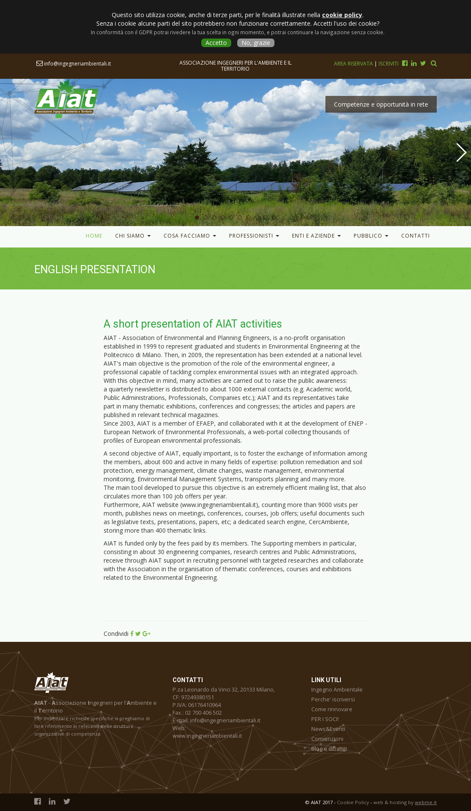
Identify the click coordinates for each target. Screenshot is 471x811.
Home (94, 235)
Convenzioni (327, 738)
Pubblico (371, 235)
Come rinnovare (331, 709)
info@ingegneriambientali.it (73, 63)
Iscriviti (389, 63)
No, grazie (255, 43)
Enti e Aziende (316, 235)
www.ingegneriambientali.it (207, 735)
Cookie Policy (353, 802)
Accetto (216, 43)
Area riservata (354, 63)
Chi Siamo (133, 235)
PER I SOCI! (325, 719)
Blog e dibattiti (329, 748)
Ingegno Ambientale (337, 689)
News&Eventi (328, 729)
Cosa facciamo (190, 235)
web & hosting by (405, 802)
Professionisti (254, 235)
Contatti (415, 235)
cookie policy (342, 15)
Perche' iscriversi (333, 699)
